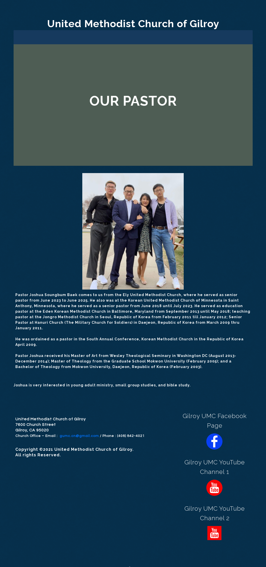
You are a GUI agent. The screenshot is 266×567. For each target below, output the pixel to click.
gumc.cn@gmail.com (79, 436)
